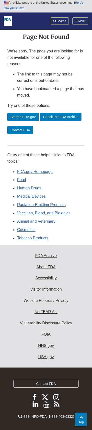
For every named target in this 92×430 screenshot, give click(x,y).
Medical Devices (31, 196)
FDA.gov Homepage (35, 172)
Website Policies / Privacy (46, 300)
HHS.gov (46, 346)
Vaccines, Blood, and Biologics (43, 213)
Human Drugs (29, 188)
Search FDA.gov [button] (23, 117)
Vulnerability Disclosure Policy (46, 323)
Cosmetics (26, 230)
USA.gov (46, 357)
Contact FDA (46, 384)
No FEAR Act (46, 312)
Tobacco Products (32, 238)
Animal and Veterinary (36, 221)
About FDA (46, 267)
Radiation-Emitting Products (41, 205)
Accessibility (46, 278)
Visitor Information (46, 289)
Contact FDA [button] (20, 130)
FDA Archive (46, 256)
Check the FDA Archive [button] (60, 117)
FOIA (45, 334)
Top (82, 421)
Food (21, 180)
